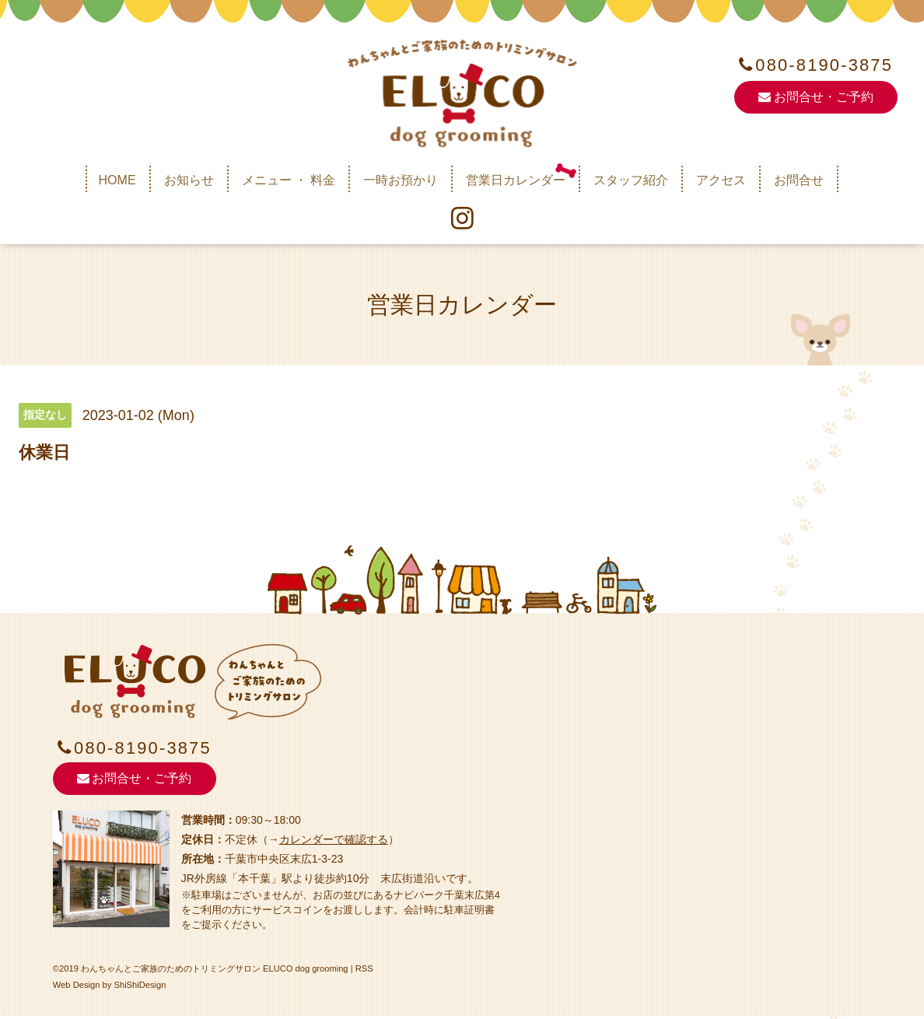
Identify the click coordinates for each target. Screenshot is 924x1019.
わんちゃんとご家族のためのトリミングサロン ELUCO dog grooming (214, 972)
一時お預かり (400, 179)
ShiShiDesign (140, 988)
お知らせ (189, 179)
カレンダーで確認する (333, 842)
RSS (364, 972)
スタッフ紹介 (630, 179)
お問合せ (799, 179)
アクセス (721, 179)
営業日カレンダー (515, 179)
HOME (117, 179)
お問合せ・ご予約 (815, 97)
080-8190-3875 (824, 65)
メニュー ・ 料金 (289, 179)
